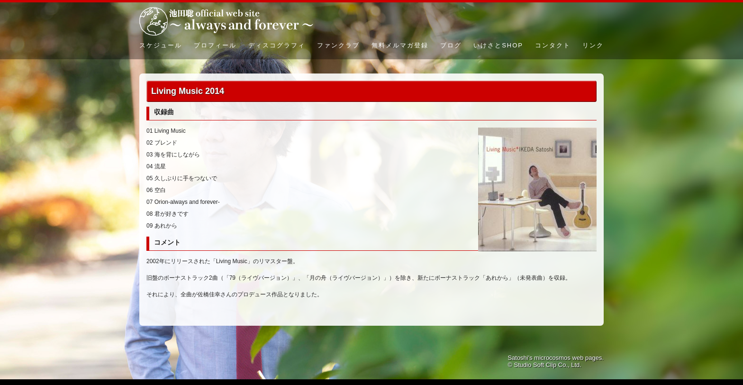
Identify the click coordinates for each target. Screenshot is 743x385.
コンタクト (553, 45)
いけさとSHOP (498, 45)
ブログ (451, 45)
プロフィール (215, 45)
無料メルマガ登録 (400, 45)
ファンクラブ (338, 45)
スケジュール (160, 45)
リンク (593, 45)
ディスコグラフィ (276, 45)
